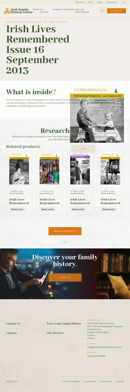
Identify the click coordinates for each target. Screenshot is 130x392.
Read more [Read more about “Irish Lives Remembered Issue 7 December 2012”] (17, 209)
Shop (90, 2)
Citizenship (68, 9)
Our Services (44, 10)
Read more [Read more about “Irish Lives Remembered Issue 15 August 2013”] (109, 209)
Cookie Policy (90, 381)
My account (111, 2)
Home (36, 9)
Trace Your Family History (64, 323)
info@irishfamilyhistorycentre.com (104, 347)
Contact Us (116, 11)
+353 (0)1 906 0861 (96, 356)
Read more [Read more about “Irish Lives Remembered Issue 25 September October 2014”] (78, 209)
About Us (80, 2)
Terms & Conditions (71, 381)
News (99, 2)
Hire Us (65, 277)
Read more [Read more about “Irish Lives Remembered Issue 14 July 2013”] (48, 209)
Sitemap (120, 381)
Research (57, 9)
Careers (11, 333)
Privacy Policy (106, 381)
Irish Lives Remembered (82, 10)
